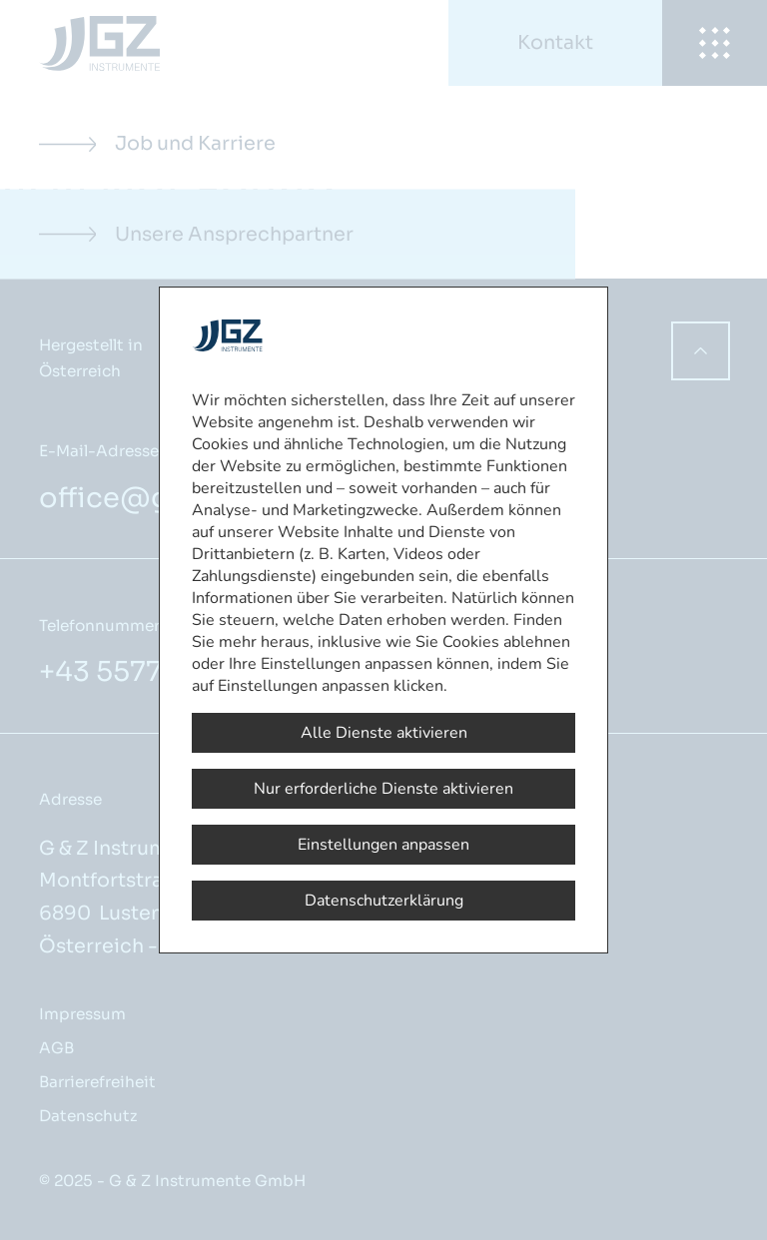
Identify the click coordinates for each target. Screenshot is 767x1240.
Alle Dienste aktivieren (384, 733)
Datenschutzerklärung (384, 901)
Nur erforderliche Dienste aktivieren (383, 789)
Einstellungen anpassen (383, 845)
